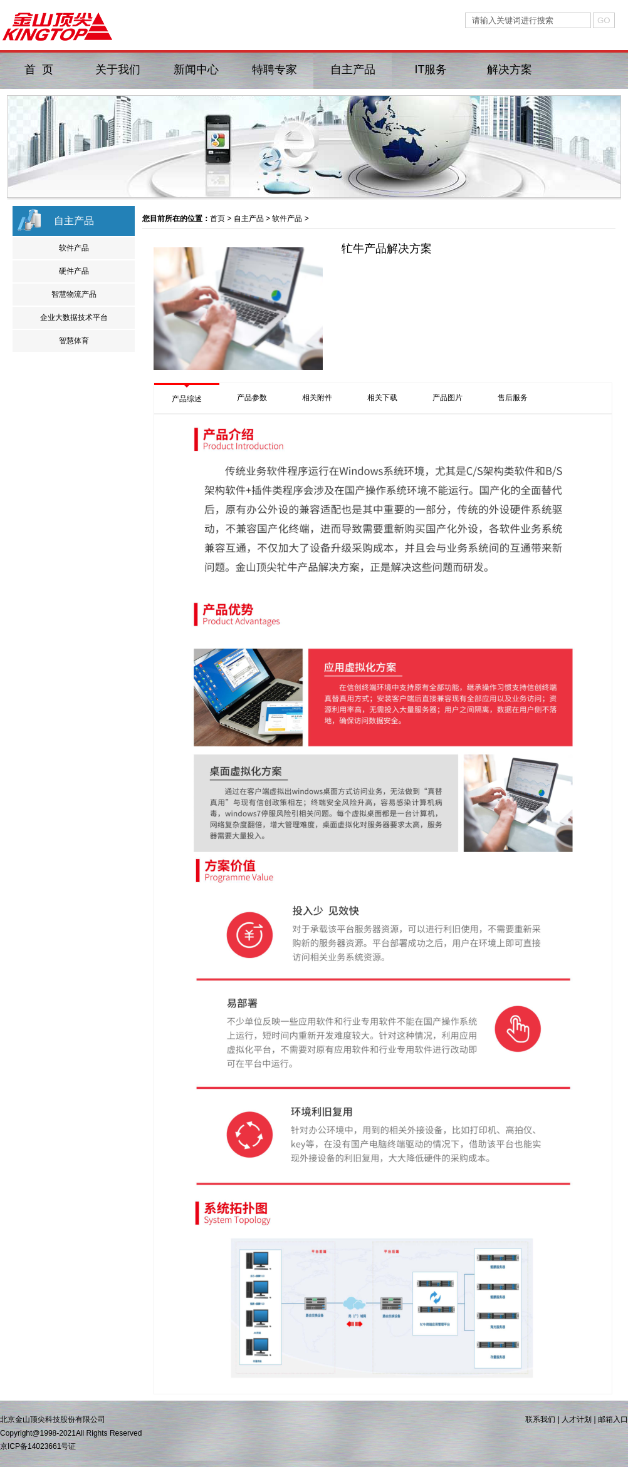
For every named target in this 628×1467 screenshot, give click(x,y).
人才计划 (577, 1419)
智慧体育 (74, 340)
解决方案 (509, 69)
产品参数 (252, 397)
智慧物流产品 (74, 294)
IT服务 (431, 69)
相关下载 (382, 397)
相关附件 (317, 397)
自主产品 (352, 69)
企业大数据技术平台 (74, 317)
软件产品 (74, 248)
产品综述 (187, 398)
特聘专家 (274, 69)
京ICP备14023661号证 (38, 1446)
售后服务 (513, 397)
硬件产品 (74, 271)
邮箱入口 (613, 1419)
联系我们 (540, 1419)
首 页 (38, 69)
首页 (217, 218)
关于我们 (117, 69)
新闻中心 (196, 69)
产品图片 (447, 397)
